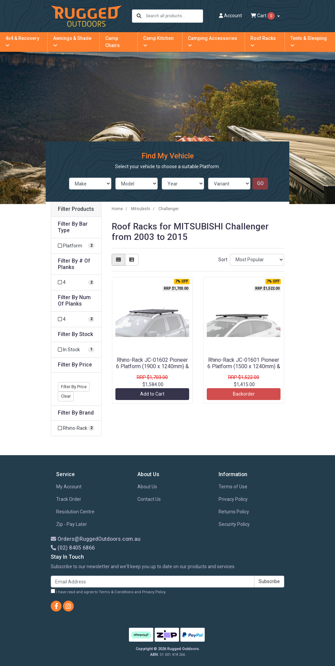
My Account (69, 486)
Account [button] (230, 15)
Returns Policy (234, 511)
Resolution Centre (75, 511)
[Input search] (174, 16)
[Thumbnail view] (118, 260)
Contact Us (149, 499)
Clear (66, 396)
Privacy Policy (233, 499)
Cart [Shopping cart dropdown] (263, 16)
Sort (222, 259)
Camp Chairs (112, 42)
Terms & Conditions (116, 592)
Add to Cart (152, 394)
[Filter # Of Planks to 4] (76, 282)
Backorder (244, 394)
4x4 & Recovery (22, 42)
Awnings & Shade (72, 42)
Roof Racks (263, 42)
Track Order (68, 499)
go (260, 183)
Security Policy (234, 524)
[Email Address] (152, 581)
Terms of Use (233, 486)
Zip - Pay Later (71, 524)
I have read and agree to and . (108, 591)
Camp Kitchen (158, 42)
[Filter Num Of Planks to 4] (76, 319)
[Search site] (139, 16)
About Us (147, 486)
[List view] (131, 260)
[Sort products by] (257, 260)
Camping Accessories (212, 42)
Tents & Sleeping (308, 42)
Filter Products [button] (76, 209)
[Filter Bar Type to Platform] (76, 246)
